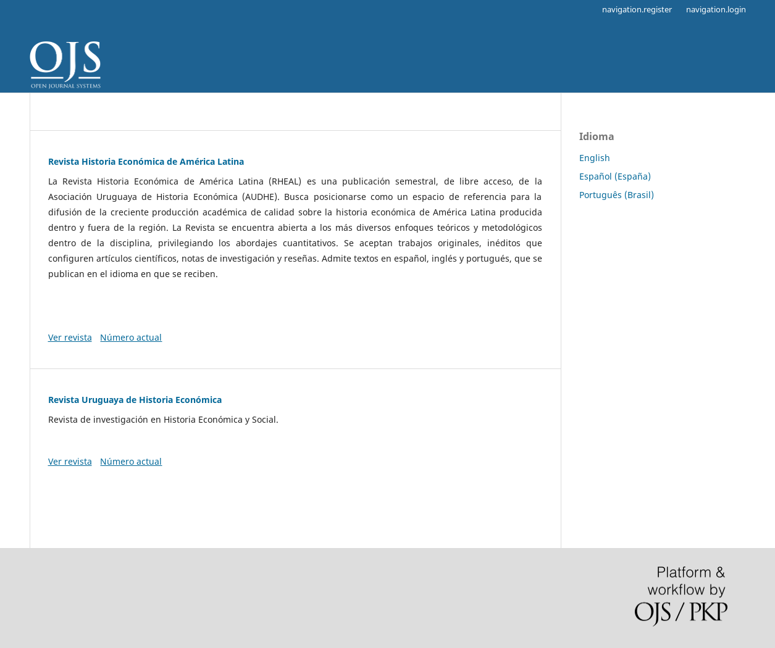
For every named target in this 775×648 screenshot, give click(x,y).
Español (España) (615, 176)
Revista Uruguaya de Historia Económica (135, 399)
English (594, 158)
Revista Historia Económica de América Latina (146, 161)
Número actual (131, 337)
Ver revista (70, 337)
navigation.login (716, 9)
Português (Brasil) (616, 195)
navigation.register (637, 9)
